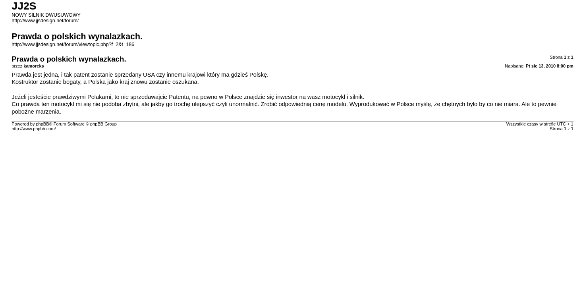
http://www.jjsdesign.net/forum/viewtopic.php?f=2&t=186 (73, 44)
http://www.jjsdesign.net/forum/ (45, 20)
